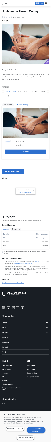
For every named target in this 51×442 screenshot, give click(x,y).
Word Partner (31, 369)
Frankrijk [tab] (25, 337)
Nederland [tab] (25, 342)
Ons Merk (5, 380)
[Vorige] (3, 91)
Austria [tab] (25, 323)
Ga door (25, 152)
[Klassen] (8, 104)
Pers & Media (6, 369)
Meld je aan (39, 3)
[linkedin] (8, 307)
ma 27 (37, 91)
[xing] (22, 307)
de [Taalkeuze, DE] (47, 3)
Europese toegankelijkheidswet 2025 (12, 389)
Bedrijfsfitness (31, 365)
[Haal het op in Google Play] (24, 301)
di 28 (43, 91)
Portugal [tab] (25, 347)
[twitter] (13, 307)
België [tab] (25, 327)
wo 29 (7, 96)
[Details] (25, 123)
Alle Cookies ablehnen (15, 429)
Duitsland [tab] (25, 332)
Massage (20, 141)
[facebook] (17, 307)
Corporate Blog (32, 373)
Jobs (3, 365)
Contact (5, 373)
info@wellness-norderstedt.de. (23, 263)
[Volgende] (48, 91)
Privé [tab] (6, 229)
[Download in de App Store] (9, 301)
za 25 (25, 91)
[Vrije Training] (22, 104)
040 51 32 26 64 (40, 262)
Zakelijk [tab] (16, 229)
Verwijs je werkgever (33, 376)
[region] (25, 426)
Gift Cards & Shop (7, 384)
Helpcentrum (6, 404)
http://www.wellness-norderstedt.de (13, 283)
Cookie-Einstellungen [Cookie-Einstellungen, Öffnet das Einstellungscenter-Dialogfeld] (25, 437)
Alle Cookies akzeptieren (36, 430)
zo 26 (31, 91)
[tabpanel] (25, 240)
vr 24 (19, 91)
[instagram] (3, 307)
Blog (3, 376)
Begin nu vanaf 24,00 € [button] (13, 171)
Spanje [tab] (25, 352)
